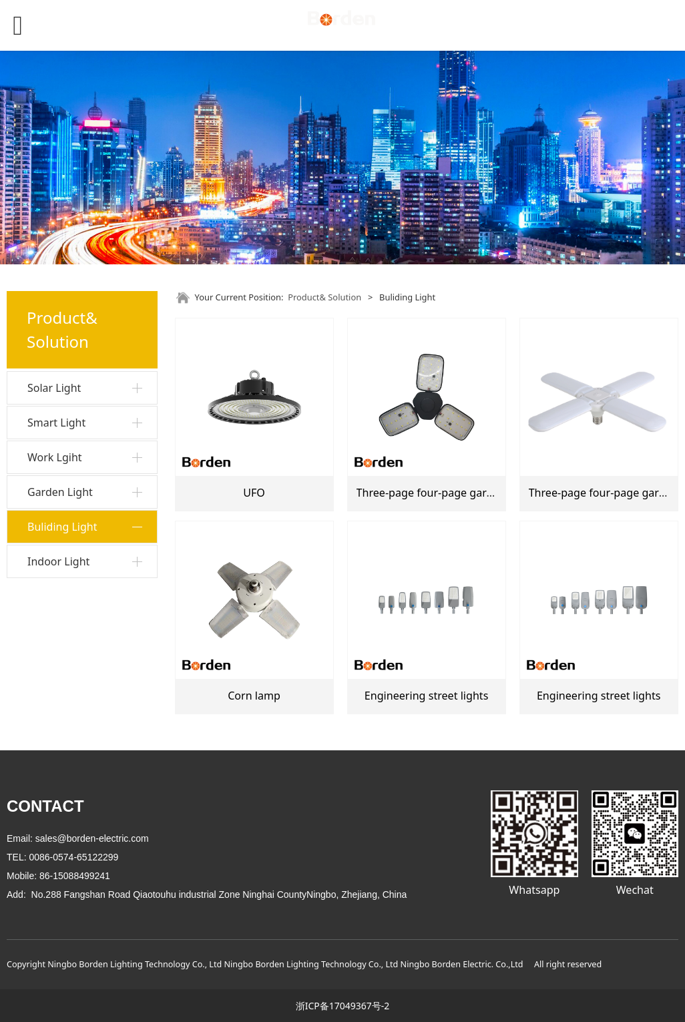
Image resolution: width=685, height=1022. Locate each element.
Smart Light (56, 422)
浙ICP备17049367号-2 (343, 1005)
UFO (254, 492)
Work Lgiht (54, 457)
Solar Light (54, 387)
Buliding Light (62, 526)
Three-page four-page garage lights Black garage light (493, 492)
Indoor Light (58, 561)
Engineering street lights (427, 695)
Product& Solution (324, 297)
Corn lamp (254, 695)
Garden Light (60, 492)
